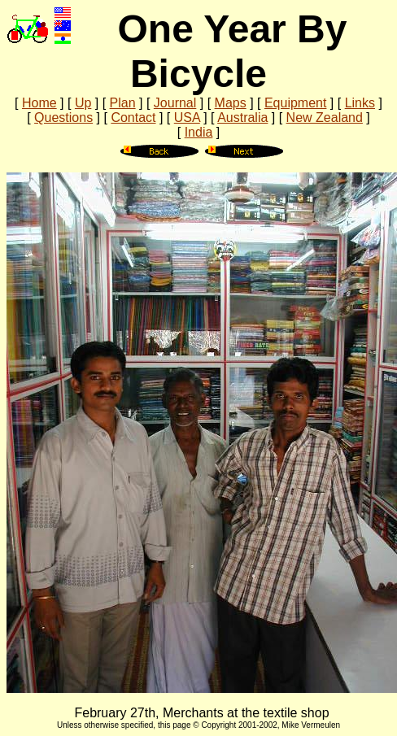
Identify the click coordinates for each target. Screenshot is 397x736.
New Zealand (324, 117)
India (199, 132)
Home (39, 103)
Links (360, 103)
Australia (242, 117)
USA (187, 117)
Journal (175, 103)
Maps (230, 103)
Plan (123, 103)
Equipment (295, 103)
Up (83, 103)
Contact (133, 117)
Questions (63, 117)
